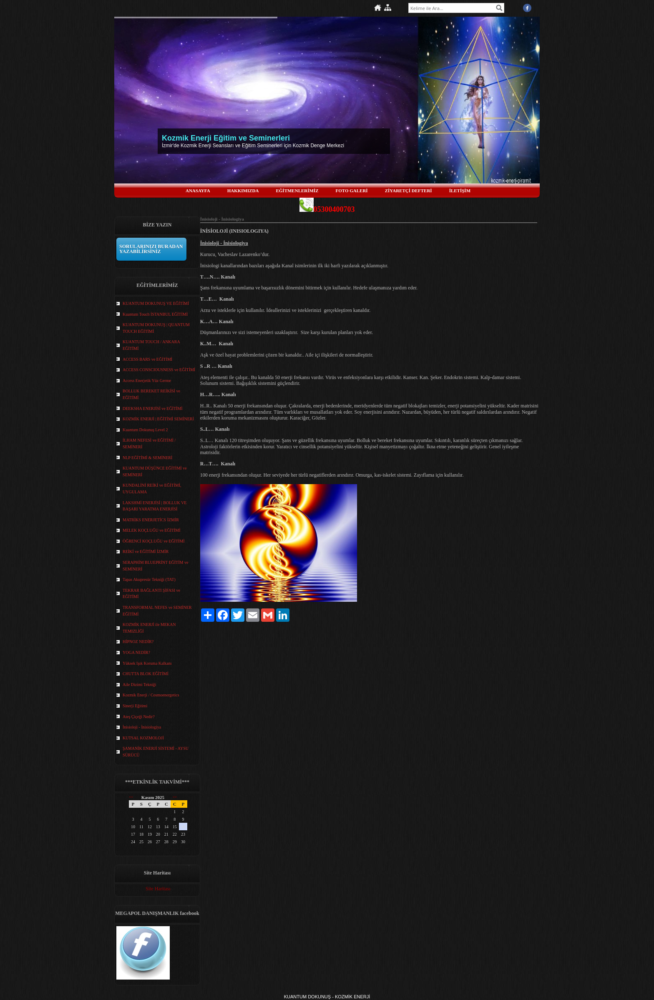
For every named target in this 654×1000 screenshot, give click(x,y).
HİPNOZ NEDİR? (138, 641)
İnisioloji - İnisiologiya (142, 727)
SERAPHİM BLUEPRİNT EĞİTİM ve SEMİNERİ (155, 565)
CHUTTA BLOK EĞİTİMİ (146, 673)
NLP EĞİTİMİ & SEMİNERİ (147, 457)
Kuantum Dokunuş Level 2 (145, 429)
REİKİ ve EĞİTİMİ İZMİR (146, 551)
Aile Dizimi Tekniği (139, 684)
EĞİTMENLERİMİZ (297, 190)
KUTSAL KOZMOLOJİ (143, 738)
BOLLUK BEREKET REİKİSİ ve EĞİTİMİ (151, 394)
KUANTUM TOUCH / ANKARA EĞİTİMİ (151, 345)
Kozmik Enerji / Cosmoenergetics (151, 695)
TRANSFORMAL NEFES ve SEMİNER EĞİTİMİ (157, 610)
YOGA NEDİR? (136, 652)
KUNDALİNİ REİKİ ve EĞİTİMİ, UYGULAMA (152, 488)
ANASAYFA (198, 190)
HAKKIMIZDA (243, 190)
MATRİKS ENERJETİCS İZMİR (151, 520)
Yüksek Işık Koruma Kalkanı (147, 663)
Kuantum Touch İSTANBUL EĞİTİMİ (155, 314)
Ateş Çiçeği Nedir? (139, 716)
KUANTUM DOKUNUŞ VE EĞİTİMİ (156, 303)
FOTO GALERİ (352, 190)
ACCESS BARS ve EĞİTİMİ (147, 359)
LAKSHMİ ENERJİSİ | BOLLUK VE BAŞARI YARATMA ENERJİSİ (154, 506)
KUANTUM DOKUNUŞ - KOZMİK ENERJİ (327, 996)
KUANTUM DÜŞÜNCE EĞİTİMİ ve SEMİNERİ (155, 471)
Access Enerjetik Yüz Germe (147, 380)
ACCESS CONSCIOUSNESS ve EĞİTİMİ (159, 369)
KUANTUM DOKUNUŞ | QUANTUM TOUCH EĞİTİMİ (156, 328)
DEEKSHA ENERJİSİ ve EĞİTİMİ (153, 408)
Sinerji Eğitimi (135, 706)
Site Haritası (158, 889)
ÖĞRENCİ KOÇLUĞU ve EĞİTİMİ (154, 541)
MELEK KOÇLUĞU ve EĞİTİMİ (152, 530)
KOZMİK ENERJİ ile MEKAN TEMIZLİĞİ (149, 627)
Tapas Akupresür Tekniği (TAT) (149, 579)
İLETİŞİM (459, 190)
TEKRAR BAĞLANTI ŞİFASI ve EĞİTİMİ (151, 593)
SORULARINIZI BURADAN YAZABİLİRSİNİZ (151, 249)
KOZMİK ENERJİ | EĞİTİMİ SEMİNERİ (158, 419)
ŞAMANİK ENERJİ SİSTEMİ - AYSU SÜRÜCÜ (156, 751)
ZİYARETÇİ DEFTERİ (408, 190)
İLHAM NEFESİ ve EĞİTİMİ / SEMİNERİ (149, 443)
